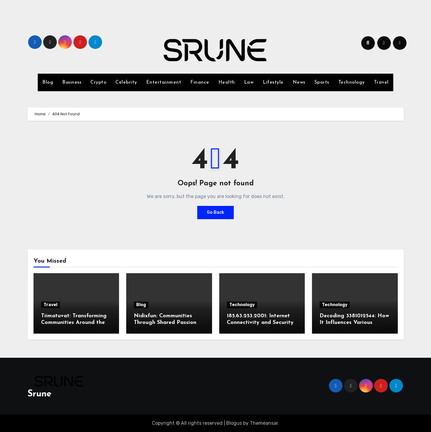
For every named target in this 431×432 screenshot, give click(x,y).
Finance (199, 82)
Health (226, 82)
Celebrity (126, 82)
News (299, 82)
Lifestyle (273, 82)
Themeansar (264, 423)
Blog (47, 82)
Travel (381, 82)
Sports (321, 82)
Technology (351, 82)
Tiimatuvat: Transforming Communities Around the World (74, 322)
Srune (39, 394)
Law (249, 82)
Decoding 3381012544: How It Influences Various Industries (354, 322)
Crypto (98, 82)
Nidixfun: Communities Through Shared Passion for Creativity (165, 322)
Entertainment (164, 82)
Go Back (215, 212)
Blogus (234, 423)
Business (71, 82)
